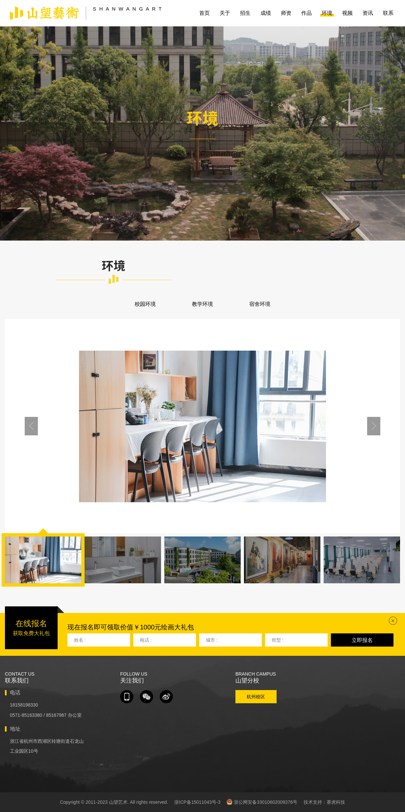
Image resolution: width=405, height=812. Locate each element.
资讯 (368, 13)
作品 (306, 13)
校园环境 (145, 304)
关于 (225, 13)
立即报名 (362, 640)
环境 (327, 13)
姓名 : (80, 640)
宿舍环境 (259, 304)
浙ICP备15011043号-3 (197, 802)
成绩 (265, 13)
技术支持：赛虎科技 (324, 802)
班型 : (278, 640)
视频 (347, 13)
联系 (388, 13)
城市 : (212, 640)
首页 (204, 13)
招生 (245, 13)
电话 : (146, 640)
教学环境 (202, 304)
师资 (286, 13)
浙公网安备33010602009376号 (262, 802)
